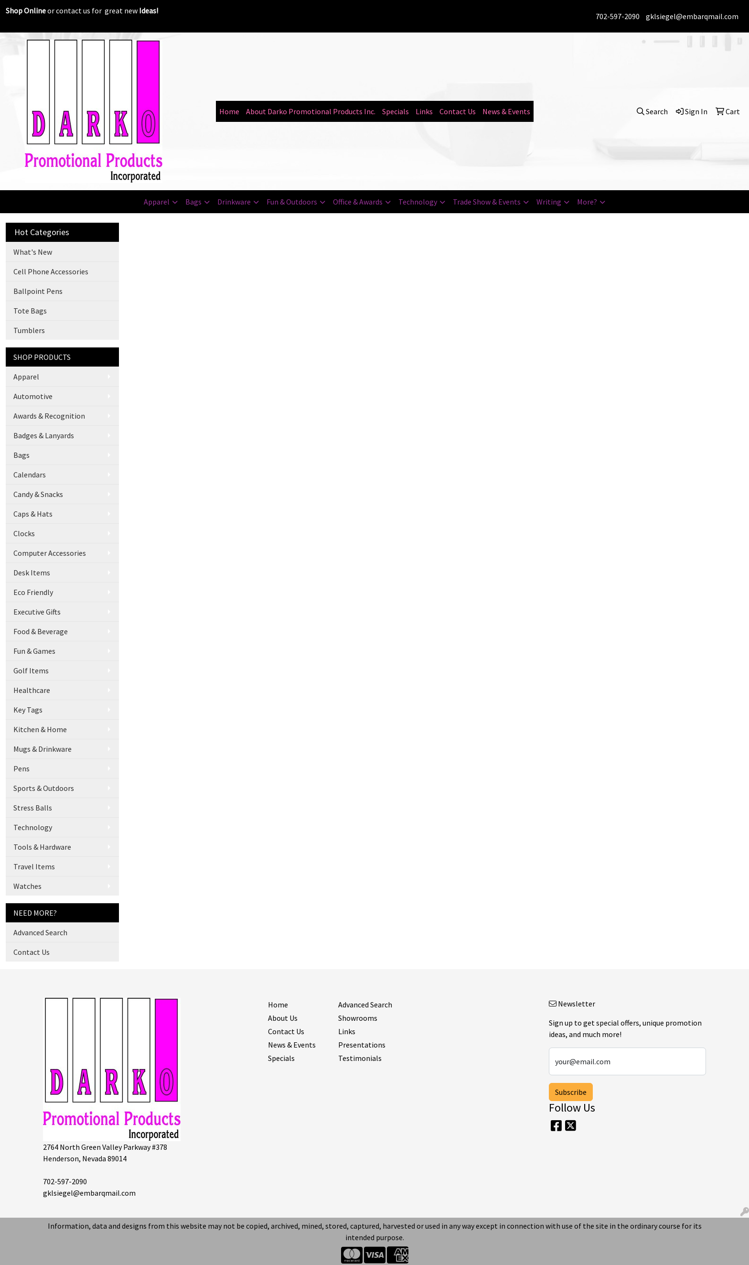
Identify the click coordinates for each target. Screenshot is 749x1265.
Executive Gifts (37, 611)
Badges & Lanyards (43, 435)
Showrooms (357, 1018)
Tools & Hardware (42, 847)
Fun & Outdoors (292, 201)
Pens (21, 768)
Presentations (361, 1044)
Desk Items (31, 572)
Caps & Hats (33, 514)
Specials (395, 111)
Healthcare (31, 690)
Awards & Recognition (49, 416)
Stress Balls (32, 807)
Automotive (33, 396)
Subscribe (571, 1092)
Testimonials (360, 1058)
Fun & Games (34, 651)
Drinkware (234, 201)
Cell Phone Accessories (50, 271)
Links (424, 111)
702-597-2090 (618, 16)
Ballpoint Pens (38, 291)
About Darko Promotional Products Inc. (310, 111)
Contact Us (457, 111)
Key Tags (28, 709)
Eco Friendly (33, 592)
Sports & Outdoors (43, 788)
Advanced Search (40, 932)
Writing (548, 201)
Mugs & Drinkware (42, 749)
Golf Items (31, 670)
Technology (417, 201)
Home (229, 111)
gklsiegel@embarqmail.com (692, 16)
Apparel (157, 201)
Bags (193, 201)
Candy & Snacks (38, 494)
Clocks (24, 533)
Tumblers (29, 330)
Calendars (29, 474)
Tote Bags (30, 310)
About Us (283, 1018)
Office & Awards (358, 201)
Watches (27, 886)
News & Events (506, 111)
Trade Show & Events (487, 201)
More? (587, 201)
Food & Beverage (40, 631)
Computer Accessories (49, 553)
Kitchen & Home (40, 729)
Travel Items (34, 866)
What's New (32, 252)
